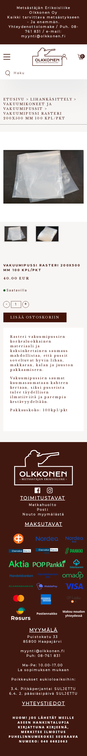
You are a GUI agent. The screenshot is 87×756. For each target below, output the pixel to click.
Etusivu (14, 99)
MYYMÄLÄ (43, 630)
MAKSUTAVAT (43, 524)
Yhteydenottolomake (32, 27)
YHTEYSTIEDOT (43, 703)
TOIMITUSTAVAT (42, 498)
